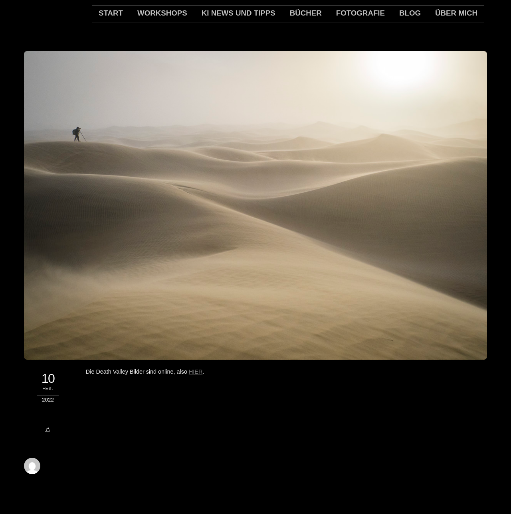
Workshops (162, 13)
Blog (410, 13)
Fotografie (360, 13)
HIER (195, 371)
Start (111, 13)
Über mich (456, 13)
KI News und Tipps (238, 13)
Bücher (306, 13)
